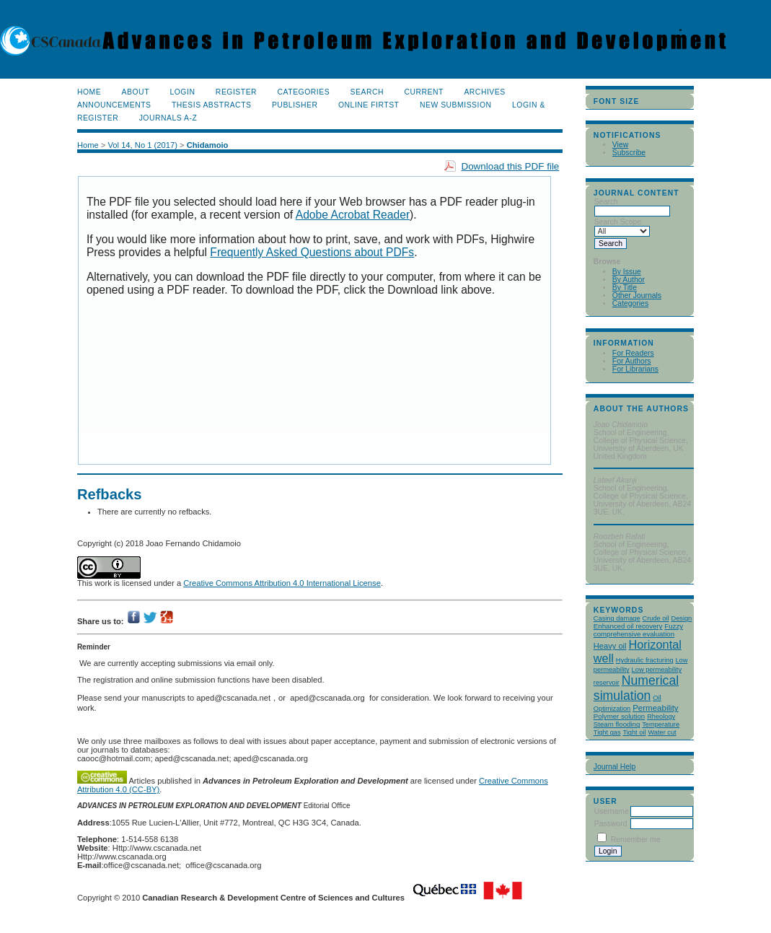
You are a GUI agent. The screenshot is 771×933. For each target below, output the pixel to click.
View (620, 145)
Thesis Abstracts (212, 105)
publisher (295, 105)
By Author (628, 280)
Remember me (636, 840)
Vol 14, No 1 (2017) (142, 145)
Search (367, 92)
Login (182, 92)
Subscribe (629, 153)
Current (424, 92)
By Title (624, 288)
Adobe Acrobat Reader (353, 215)
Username (611, 811)
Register (236, 92)
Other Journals (636, 295)
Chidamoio (208, 145)
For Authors (631, 361)
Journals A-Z (168, 118)
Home (89, 92)
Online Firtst (369, 105)
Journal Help (614, 767)
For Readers (633, 353)
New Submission (456, 105)
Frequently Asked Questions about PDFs (312, 252)
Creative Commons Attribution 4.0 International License (282, 583)
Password (610, 824)
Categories (630, 303)
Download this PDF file (510, 166)
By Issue (626, 272)
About (135, 92)
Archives (484, 92)
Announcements (114, 105)
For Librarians (635, 369)
